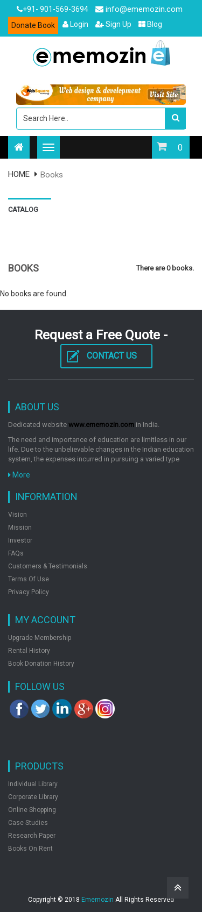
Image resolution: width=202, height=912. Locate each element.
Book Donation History (41, 663)
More (19, 475)
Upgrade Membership (39, 638)
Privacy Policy (28, 592)
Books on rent (30, 848)
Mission (20, 527)
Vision (17, 514)
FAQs (16, 553)
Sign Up (113, 24)
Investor (20, 540)
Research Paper (31, 835)
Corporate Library (33, 797)
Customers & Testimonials (47, 566)
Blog (150, 24)
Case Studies (28, 822)
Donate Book (33, 25)
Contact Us (112, 356)
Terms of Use (28, 579)
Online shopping (32, 810)
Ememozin (97, 899)
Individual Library (33, 784)
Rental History (29, 650)
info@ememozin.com (139, 9)
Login (75, 24)
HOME (19, 174)
